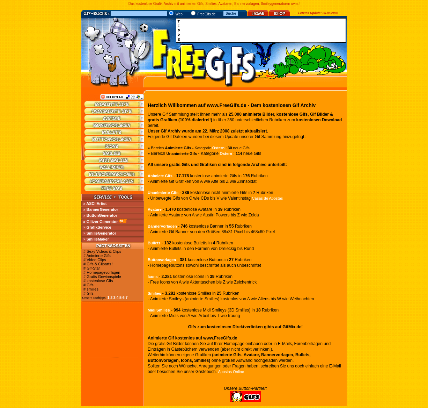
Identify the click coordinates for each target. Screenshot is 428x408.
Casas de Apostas (267, 198)
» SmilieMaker (96, 239)
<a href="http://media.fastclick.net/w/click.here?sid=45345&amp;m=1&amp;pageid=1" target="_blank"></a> (263, 30)
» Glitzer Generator (100, 222)
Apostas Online (231, 372)
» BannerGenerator (100, 209)
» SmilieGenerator (99, 233)
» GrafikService (97, 227)
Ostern (218, 148)
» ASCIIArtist (95, 203)
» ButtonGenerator (100, 215)
